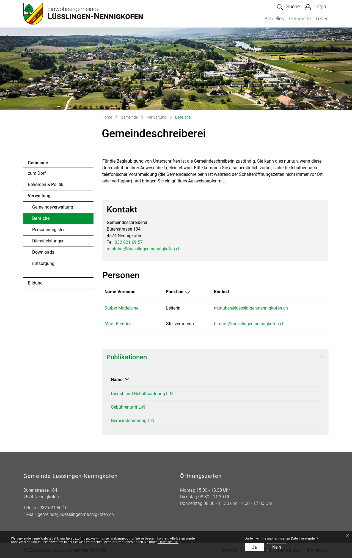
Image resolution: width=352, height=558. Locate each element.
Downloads (43, 252)
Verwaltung (39, 195)
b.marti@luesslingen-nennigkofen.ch (249, 323)
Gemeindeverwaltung (52, 207)
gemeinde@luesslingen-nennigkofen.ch (76, 514)
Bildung (35, 283)
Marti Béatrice (118, 323)
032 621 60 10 (54, 507)
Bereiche (47, 220)
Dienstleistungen (48, 241)
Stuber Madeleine (121, 308)
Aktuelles (274, 18)
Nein (276, 547)
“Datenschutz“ (168, 542)
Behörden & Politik (45, 184)
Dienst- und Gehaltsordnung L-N (142, 393)
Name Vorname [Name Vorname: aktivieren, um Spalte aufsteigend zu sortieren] (120, 291)
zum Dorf (37, 173)
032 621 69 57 (129, 242)
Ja (254, 547)
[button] (288, 7)
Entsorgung (43, 263)
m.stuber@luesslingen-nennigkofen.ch (144, 248)
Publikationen (126, 357)
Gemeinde (300, 18)
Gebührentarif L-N (128, 407)
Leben (322, 18)
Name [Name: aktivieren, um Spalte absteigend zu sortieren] (117, 379)
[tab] (215, 357)
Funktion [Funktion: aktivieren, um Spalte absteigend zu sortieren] (174, 291)
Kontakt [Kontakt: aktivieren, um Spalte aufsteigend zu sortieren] (221, 291)
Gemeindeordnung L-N (132, 420)
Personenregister (48, 229)
